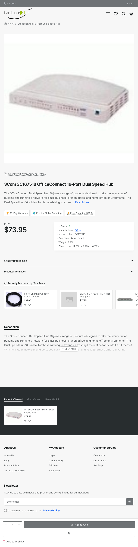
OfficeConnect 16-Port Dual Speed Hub (39, 411)
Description (11, 327)
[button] (79, 524)
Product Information (15, 271)
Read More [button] (82, 202)
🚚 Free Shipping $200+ (80, 213)
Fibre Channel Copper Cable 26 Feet (36, 295)
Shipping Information (15, 260)
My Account (56, 447)
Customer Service (104, 447)
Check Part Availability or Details (27, 174)
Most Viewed (34, 399)
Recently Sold (52, 399)
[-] (6, 525)
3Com (78, 230)
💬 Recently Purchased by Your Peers (24, 283)
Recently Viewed (13, 399)
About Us (10, 447)
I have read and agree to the (32, 510)
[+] (19, 525)
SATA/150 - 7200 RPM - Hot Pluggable (95, 295)
